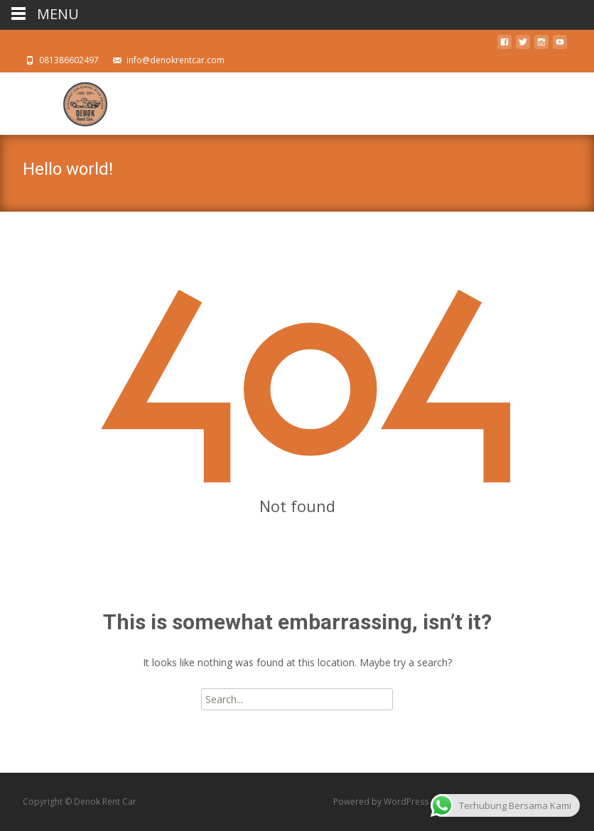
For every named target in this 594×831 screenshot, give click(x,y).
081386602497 (69, 60)
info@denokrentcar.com (175, 60)
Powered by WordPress (382, 801)
